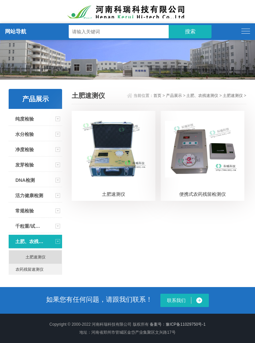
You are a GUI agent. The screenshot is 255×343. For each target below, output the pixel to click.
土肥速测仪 (35, 257)
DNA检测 (25, 180)
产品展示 (174, 95)
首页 (157, 95)
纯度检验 (24, 119)
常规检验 (24, 210)
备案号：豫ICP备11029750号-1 (178, 324)
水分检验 (24, 134)
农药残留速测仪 (29, 269)
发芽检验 (24, 165)
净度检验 (24, 149)
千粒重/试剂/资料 (29, 226)
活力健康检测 (29, 195)
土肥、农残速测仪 (29, 241)
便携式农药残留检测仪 (202, 194)
